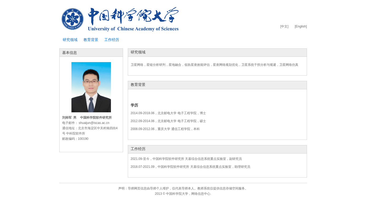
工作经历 (111, 40)
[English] (301, 26)
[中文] (284, 26)
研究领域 (70, 40)
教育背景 (91, 40)
